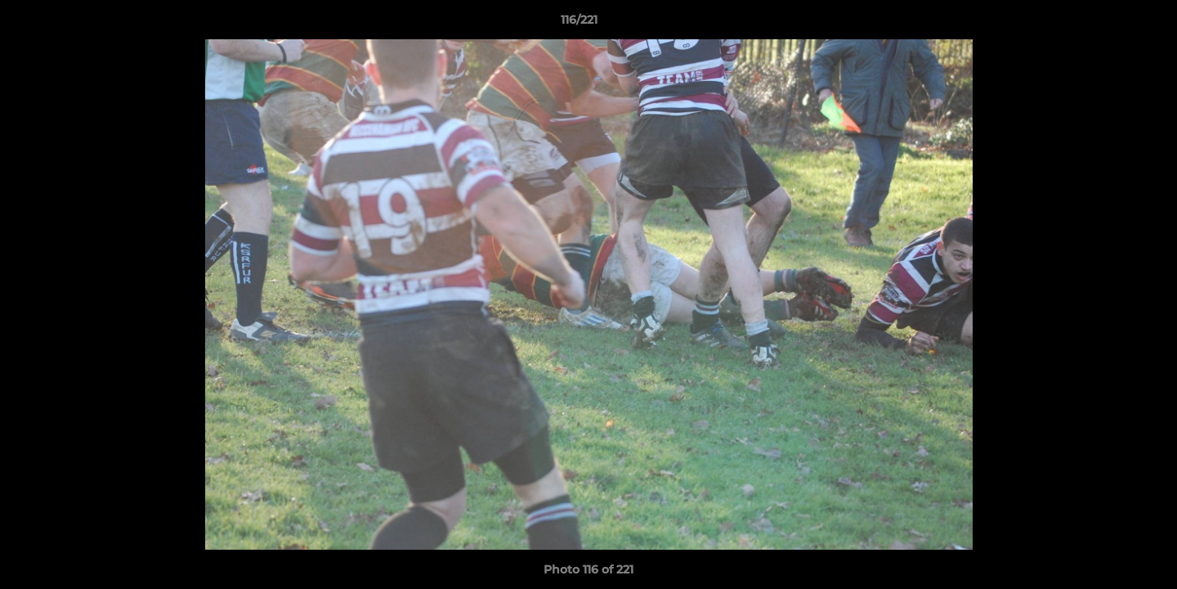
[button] (1108, 23)
